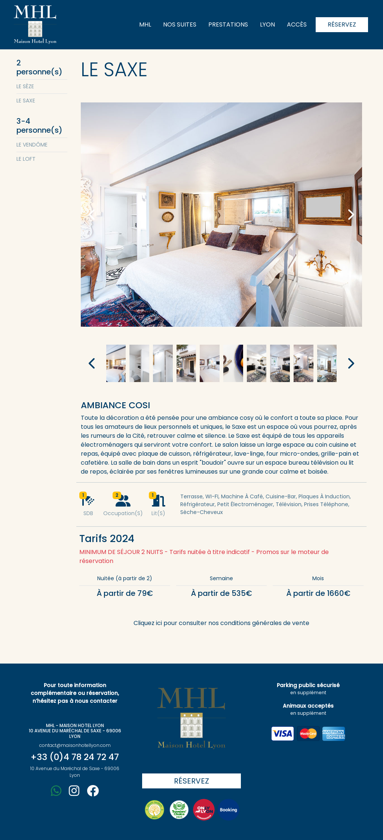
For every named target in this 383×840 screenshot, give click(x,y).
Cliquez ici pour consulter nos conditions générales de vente (221, 623)
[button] (92, 215)
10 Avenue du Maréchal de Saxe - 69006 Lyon (74, 771)
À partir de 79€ (124, 593)
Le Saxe (25, 100)
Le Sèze (25, 86)
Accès (297, 24)
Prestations (228, 24)
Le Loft (26, 159)
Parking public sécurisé (308, 688)
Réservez (342, 24)
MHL (145, 24)
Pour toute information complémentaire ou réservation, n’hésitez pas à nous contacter (75, 693)
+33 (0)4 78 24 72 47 (75, 757)
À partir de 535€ (221, 593)
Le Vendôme (32, 144)
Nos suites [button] (179, 24)
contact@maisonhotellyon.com (75, 745)
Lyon (267, 24)
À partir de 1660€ (318, 593)
